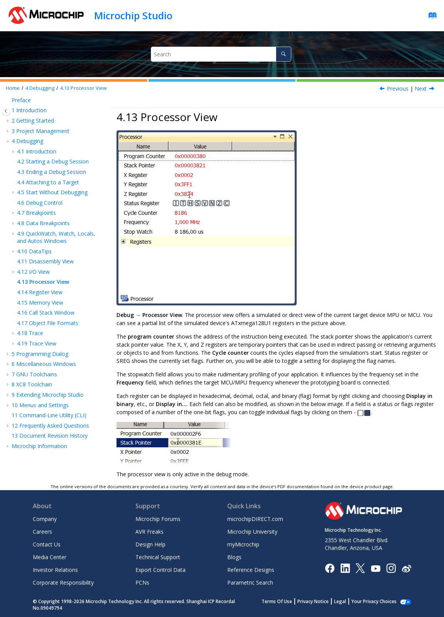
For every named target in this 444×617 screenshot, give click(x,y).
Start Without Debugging (52, 192)
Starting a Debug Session (53, 161)
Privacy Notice (321, 601)
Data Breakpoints (43, 223)
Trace (30, 333)
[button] (8, 100)
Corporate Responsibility (63, 582)
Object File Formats (47, 323)
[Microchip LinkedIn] (345, 568)
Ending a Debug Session (51, 171)
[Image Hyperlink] (375, 568)
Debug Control (39, 202)
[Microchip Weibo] (406, 568)
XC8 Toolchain (32, 384)
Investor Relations (55, 569)
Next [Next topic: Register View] (421, 88)
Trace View (36, 343)
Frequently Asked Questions (50, 425)
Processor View (83, 88)
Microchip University (252, 531)
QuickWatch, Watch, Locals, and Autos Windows (56, 237)
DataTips (34, 251)
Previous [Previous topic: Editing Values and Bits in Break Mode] (398, 88)
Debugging (39, 88)
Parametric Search (250, 582)
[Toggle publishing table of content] (6, 111)
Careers (42, 531)
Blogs (234, 557)
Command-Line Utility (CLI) (49, 415)
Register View (39, 292)
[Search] (283, 54)
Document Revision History (50, 435)
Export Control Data (160, 569)
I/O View (33, 271)
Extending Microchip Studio (48, 394)
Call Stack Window (45, 312)
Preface (21, 100)
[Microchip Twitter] (360, 568)
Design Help (150, 544)
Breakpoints (36, 212)
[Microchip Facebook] (329, 568)
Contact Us (47, 544)
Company (45, 519)
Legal (349, 601)
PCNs (142, 582)
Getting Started (33, 120)
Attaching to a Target (48, 182)
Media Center (49, 557)
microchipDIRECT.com (255, 519)
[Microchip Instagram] (391, 568)
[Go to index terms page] (430, 17)
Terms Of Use (285, 601)
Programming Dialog (40, 353)
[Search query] (221, 54)
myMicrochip (243, 544)
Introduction (29, 110)
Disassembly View (45, 261)
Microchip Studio (133, 15)
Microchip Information (39, 446)
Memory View (40, 302)
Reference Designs (250, 569)
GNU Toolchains (34, 374)
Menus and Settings (40, 405)
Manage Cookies (378, 601)
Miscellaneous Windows (44, 364)
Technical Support (157, 557)
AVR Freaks (149, 531)
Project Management (40, 131)
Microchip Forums (158, 519)
